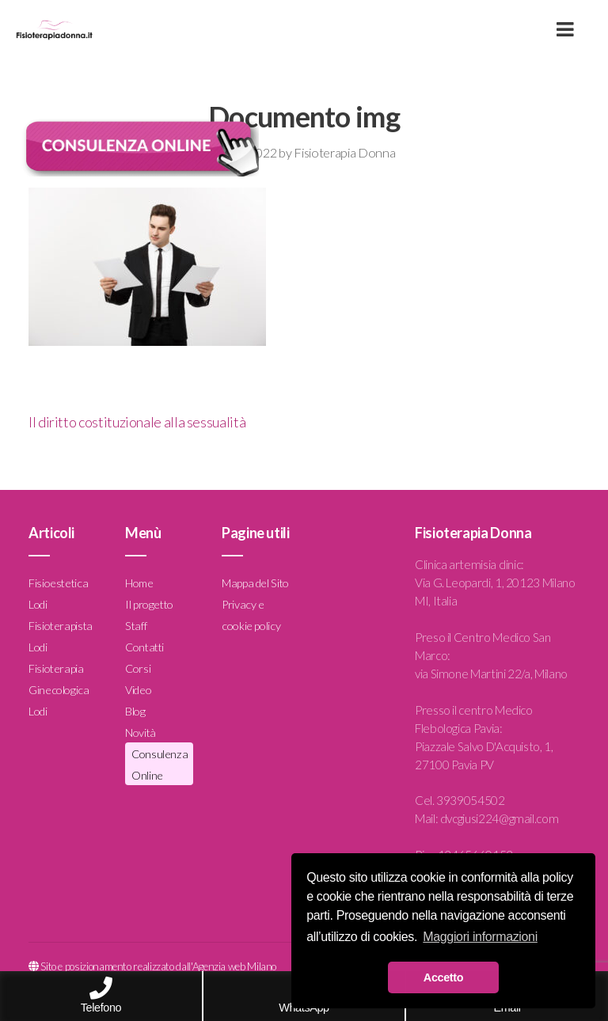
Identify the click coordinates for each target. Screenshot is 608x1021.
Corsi (137, 668)
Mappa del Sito (255, 583)
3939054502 (470, 800)
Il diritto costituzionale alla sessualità (136, 422)
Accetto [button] (443, 977)
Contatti (144, 647)
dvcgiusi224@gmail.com (499, 818)
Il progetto (149, 604)
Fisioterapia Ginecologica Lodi (58, 690)
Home (139, 583)
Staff (135, 625)
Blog (135, 711)
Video (138, 689)
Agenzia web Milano (234, 966)
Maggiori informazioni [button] (480, 936)
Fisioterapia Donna (344, 152)
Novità (140, 732)
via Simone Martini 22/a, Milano (491, 673)
